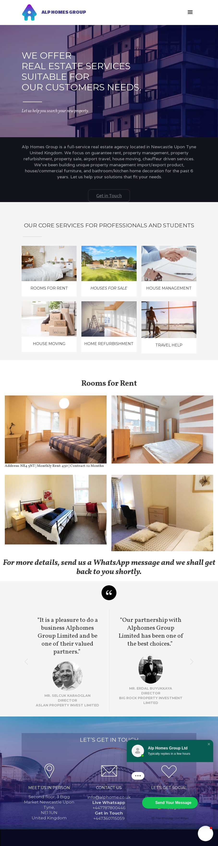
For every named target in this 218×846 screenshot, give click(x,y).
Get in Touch (109, 195)
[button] (190, 12)
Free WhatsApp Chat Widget (170, 822)
